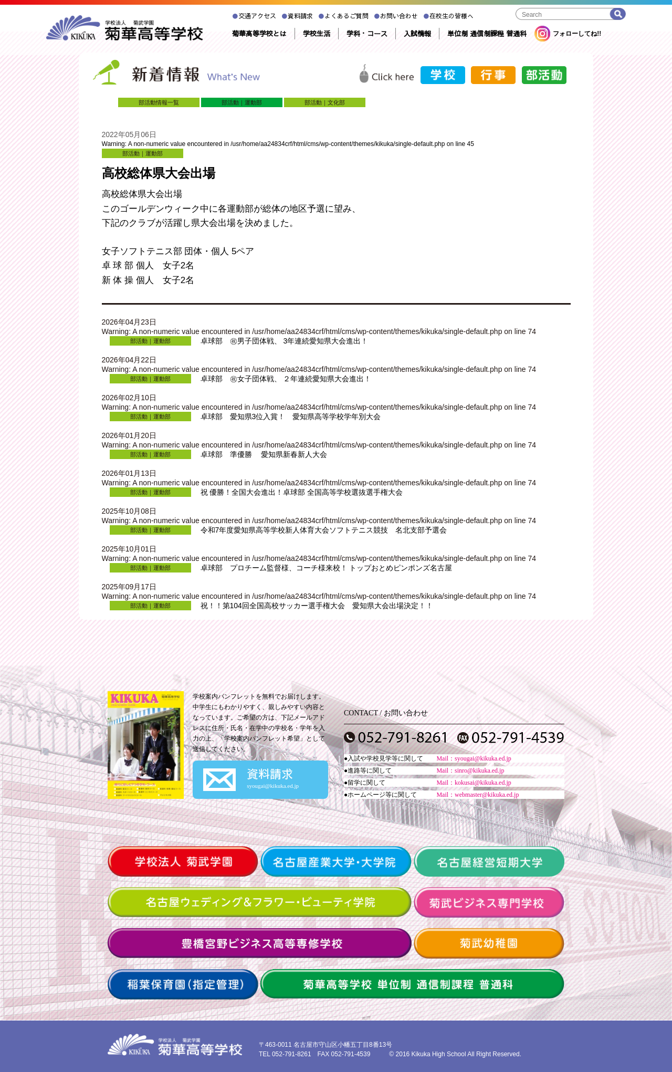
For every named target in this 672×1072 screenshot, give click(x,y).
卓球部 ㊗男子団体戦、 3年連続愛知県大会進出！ (285, 341)
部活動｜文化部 (324, 102)
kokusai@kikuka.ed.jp (483, 782)
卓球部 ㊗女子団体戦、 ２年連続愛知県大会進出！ (286, 378)
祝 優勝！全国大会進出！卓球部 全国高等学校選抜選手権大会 (302, 492)
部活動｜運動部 (242, 102)
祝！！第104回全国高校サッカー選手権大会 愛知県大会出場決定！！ (317, 605)
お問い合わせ (396, 16)
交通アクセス (254, 16)
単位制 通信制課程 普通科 (487, 33)
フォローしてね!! (567, 33)
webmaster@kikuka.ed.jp (487, 794)
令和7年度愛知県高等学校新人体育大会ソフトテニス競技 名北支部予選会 (324, 530)
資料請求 (297, 16)
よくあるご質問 (343, 16)
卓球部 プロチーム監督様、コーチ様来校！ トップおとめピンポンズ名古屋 (327, 568)
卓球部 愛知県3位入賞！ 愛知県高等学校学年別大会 (291, 416)
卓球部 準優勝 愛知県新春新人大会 (264, 454)
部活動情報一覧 (159, 102)
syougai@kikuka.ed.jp (483, 758)
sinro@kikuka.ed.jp (479, 770)
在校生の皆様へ (448, 16)
